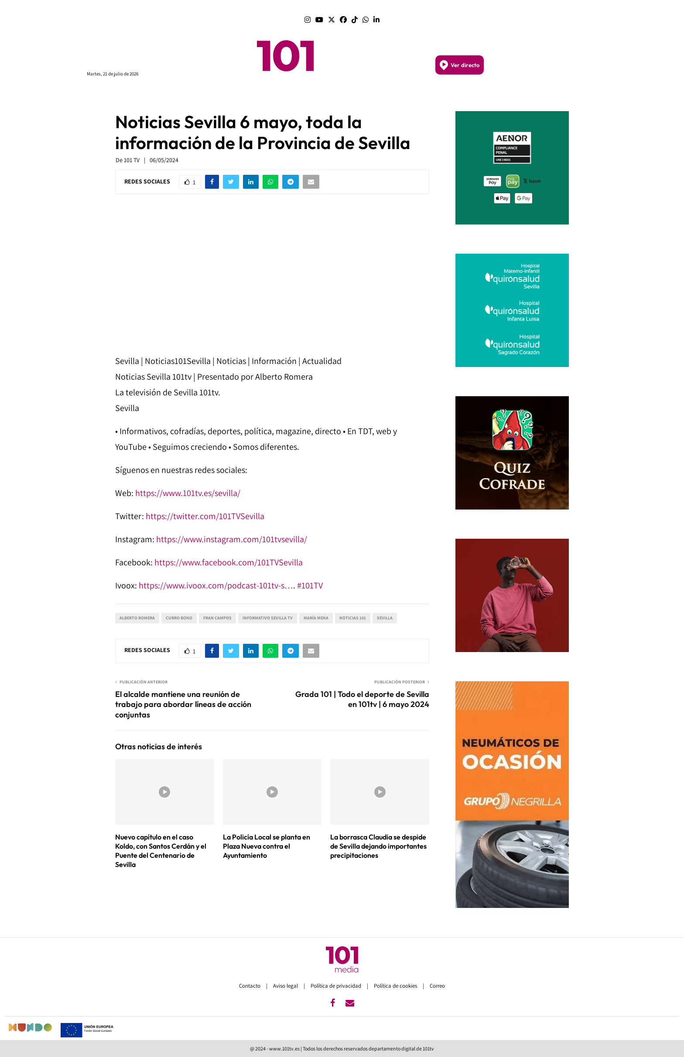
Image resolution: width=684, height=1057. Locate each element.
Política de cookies (396, 985)
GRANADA (370, 95)
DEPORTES (460, 95)
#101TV (310, 585)
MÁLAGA (312, 95)
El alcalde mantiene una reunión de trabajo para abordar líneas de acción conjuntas (183, 704)
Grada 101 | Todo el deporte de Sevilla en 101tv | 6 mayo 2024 (362, 699)
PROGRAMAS (200, 95)
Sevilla (385, 618)
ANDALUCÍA (276, 95)
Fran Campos (217, 618)
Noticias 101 (352, 618)
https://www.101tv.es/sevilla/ (187, 493)
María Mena (316, 618)
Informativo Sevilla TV (268, 618)
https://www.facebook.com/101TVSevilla (228, 562)
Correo (437, 985)
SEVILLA (340, 95)
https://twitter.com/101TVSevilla (205, 516)
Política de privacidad (337, 985)
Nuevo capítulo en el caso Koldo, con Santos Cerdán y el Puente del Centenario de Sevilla (160, 850)
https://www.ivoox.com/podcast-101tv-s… (216, 585)
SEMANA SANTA (414, 95)
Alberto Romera (137, 618)
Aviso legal (286, 985)
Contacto (250, 985)
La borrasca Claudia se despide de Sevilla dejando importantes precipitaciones (378, 846)
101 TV (132, 160)
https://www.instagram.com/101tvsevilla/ (231, 539)
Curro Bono (179, 618)
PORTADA (238, 95)
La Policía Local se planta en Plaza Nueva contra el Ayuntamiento (266, 846)
